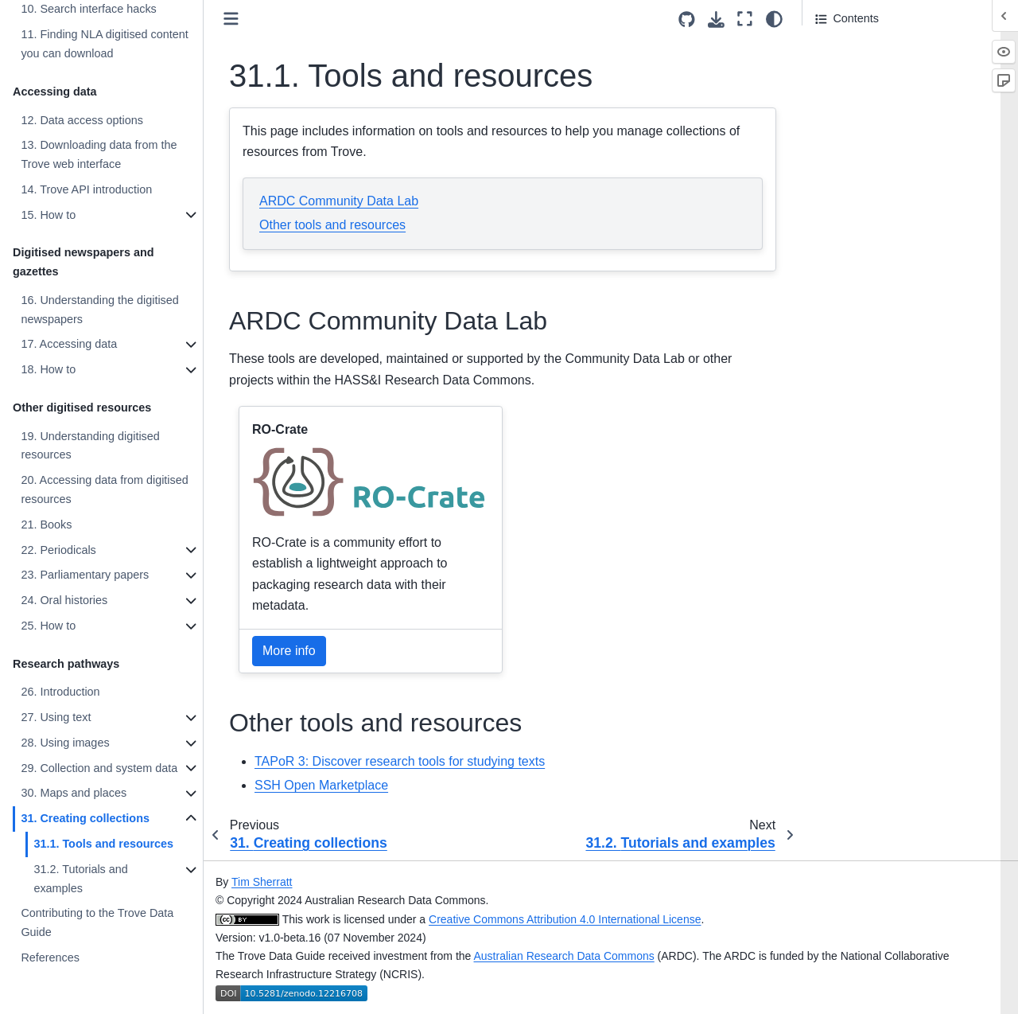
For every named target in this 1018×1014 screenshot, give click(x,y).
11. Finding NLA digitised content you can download (104, 44)
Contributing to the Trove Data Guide (97, 922)
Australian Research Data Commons (564, 956)
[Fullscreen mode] (745, 18)
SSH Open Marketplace (321, 785)
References (50, 957)
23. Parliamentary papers (85, 574)
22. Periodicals (58, 550)
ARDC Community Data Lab (338, 201)
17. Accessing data (69, 343)
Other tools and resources (332, 225)
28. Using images (65, 742)
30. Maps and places (73, 792)
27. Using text (56, 717)
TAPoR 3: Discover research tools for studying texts (399, 761)
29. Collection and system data (99, 768)
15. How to (48, 215)
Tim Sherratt (262, 882)
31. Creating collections (85, 818)
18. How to (48, 369)
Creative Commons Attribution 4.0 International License (565, 919)
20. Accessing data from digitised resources (104, 489)
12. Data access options (82, 120)
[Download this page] (716, 19)
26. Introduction (60, 691)
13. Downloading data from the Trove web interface (99, 154)
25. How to (48, 625)
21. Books (46, 524)
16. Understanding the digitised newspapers (99, 310)
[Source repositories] (686, 19)
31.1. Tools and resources (103, 843)
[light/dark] (774, 18)
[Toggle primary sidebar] (231, 18)
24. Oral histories (64, 600)
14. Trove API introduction (86, 189)
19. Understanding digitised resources (90, 446)
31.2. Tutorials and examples (80, 879)
